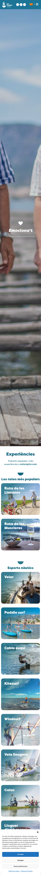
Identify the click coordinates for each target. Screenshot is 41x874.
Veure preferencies (20, 866)
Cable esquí (14, 648)
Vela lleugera (16, 755)
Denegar (20, 860)
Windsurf (12, 719)
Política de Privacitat (26, 871)
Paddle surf (14, 613)
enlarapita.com (28, 464)
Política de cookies (14, 871)
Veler (9, 577)
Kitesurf (11, 684)
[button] (38, 832)
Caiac (9, 790)
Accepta (20, 854)
